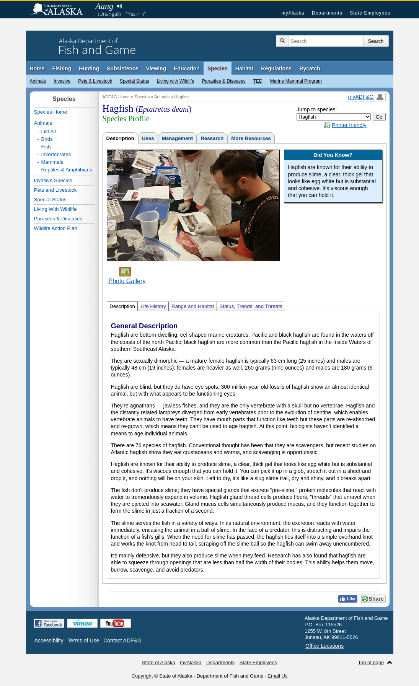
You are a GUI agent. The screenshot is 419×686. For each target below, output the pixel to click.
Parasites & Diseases (224, 81)
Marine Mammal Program (296, 81)
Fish (46, 147)
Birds (47, 139)
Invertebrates (56, 154)
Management (177, 138)
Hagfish (181, 97)
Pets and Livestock (55, 190)
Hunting (89, 68)
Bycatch (309, 68)
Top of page (371, 662)
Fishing (61, 68)
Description (120, 138)
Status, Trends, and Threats (251, 306)
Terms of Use (83, 640)
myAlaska (292, 13)
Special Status (134, 81)
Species (217, 68)
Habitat (244, 68)
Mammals (52, 162)
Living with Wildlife (175, 81)
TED (257, 81)
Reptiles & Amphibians (66, 170)
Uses (148, 138)
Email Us (277, 676)
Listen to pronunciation (119, 6)
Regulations (276, 68)
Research (212, 138)
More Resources (251, 138)
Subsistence (122, 68)
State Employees (370, 13)
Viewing (156, 68)
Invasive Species (53, 180)
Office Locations (324, 646)
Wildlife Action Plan (55, 228)
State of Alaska (60, 10)
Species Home (50, 112)
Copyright (142, 676)
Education (187, 68)
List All (48, 131)
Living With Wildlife (55, 209)
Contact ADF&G (122, 640)
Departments (327, 13)
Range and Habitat (192, 306)
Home (37, 68)
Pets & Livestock (95, 81)
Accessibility (49, 640)
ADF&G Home (116, 97)
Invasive (62, 81)
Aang (104, 6)
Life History (153, 306)
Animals (38, 81)
